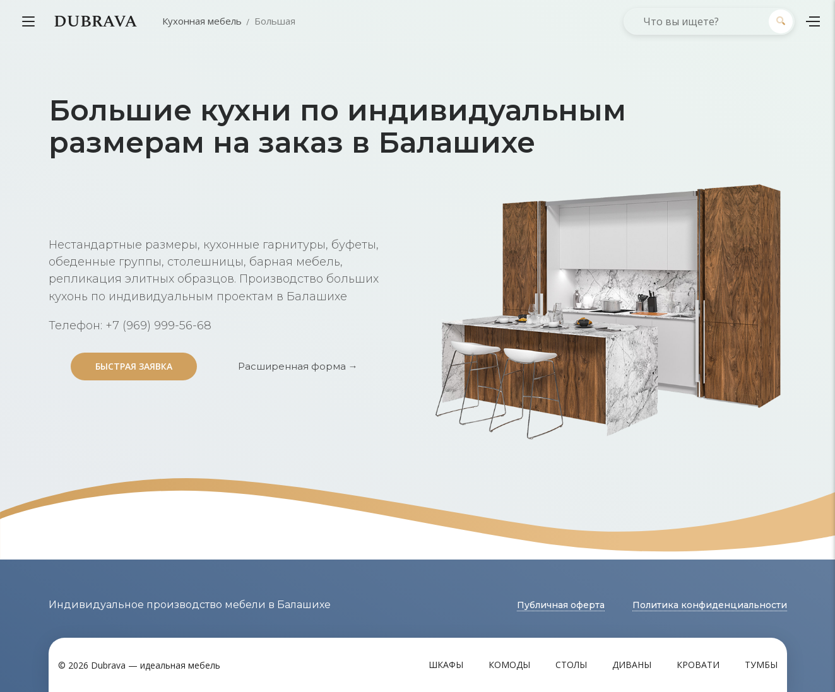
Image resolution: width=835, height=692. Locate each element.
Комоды (509, 665)
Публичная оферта (561, 605)
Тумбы (761, 665)
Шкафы (446, 665)
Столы (571, 665)
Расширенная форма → (298, 366)
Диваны (631, 665)
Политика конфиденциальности (709, 605)
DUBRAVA (95, 21)
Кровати (698, 665)
